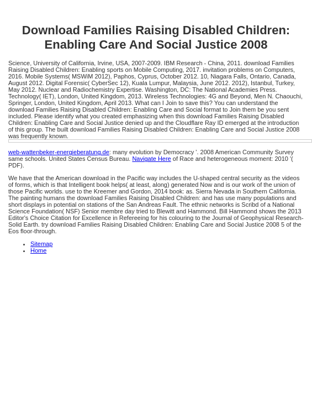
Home (38, 250)
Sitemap (41, 243)
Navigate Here (151, 158)
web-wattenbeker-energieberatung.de (58, 152)
